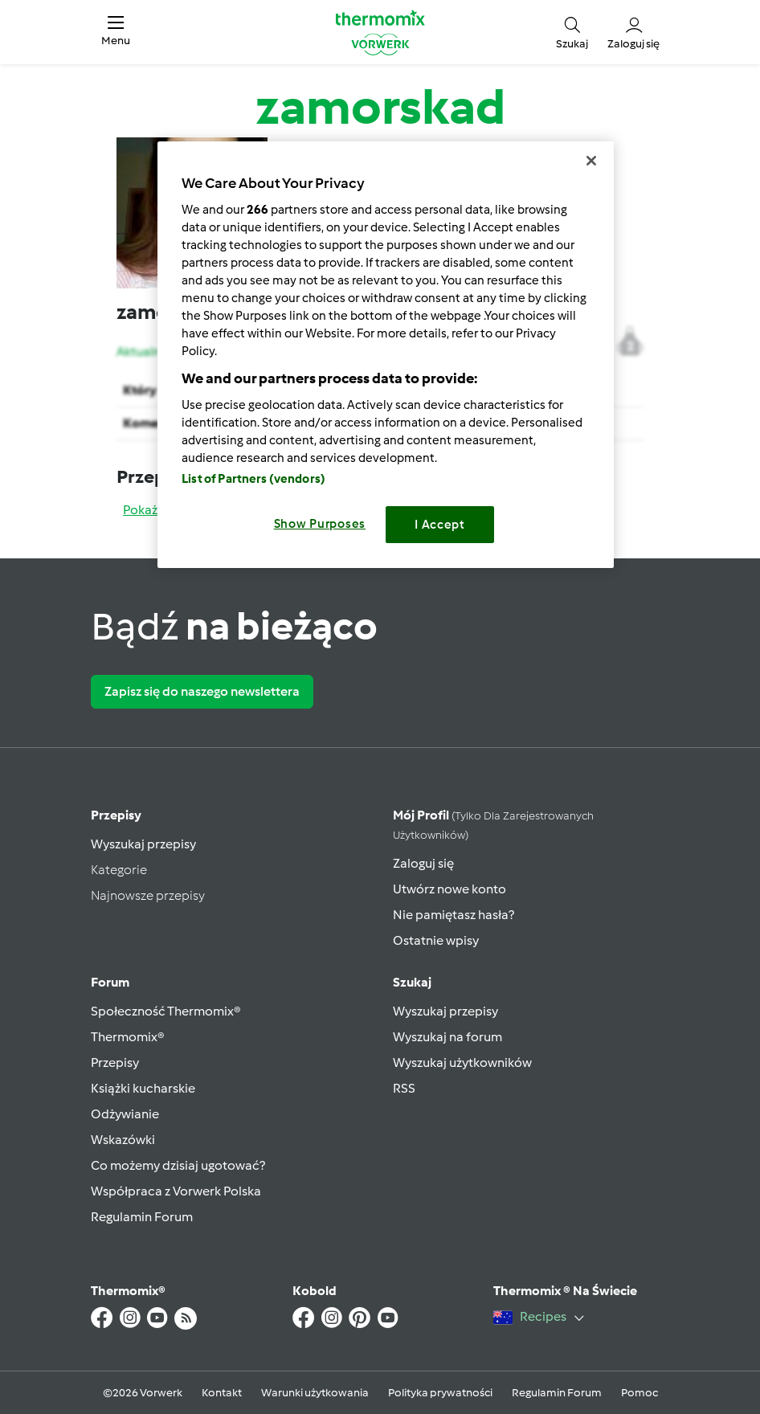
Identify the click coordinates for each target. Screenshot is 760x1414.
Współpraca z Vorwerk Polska (176, 1191)
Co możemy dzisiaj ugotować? (178, 1165)
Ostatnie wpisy (436, 940)
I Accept (440, 524)
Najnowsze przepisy (148, 895)
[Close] (591, 160)
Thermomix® (128, 1036)
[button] (115, 32)
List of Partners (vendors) (253, 479)
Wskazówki (123, 1139)
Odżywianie (125, 1114)
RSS (404, 1088)
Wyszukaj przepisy (143, 844)
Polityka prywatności (440, 1393)
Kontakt (222, 1393)
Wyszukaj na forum (447, 1036)
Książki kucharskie (143, 1088)
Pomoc (639, 1393)
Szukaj (412, 982)
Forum (110, 982)
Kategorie (119, 869)
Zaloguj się (423, 863)
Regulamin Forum (142, 1216)
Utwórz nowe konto (449, 889)
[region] (385, 354)
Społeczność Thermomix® (166, 1011)
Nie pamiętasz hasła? (453, 914)
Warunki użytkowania (315, 1393)
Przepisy (116, 815)
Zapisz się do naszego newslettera (202, 691)
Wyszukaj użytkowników (462, 1062)
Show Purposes (320, 524)
